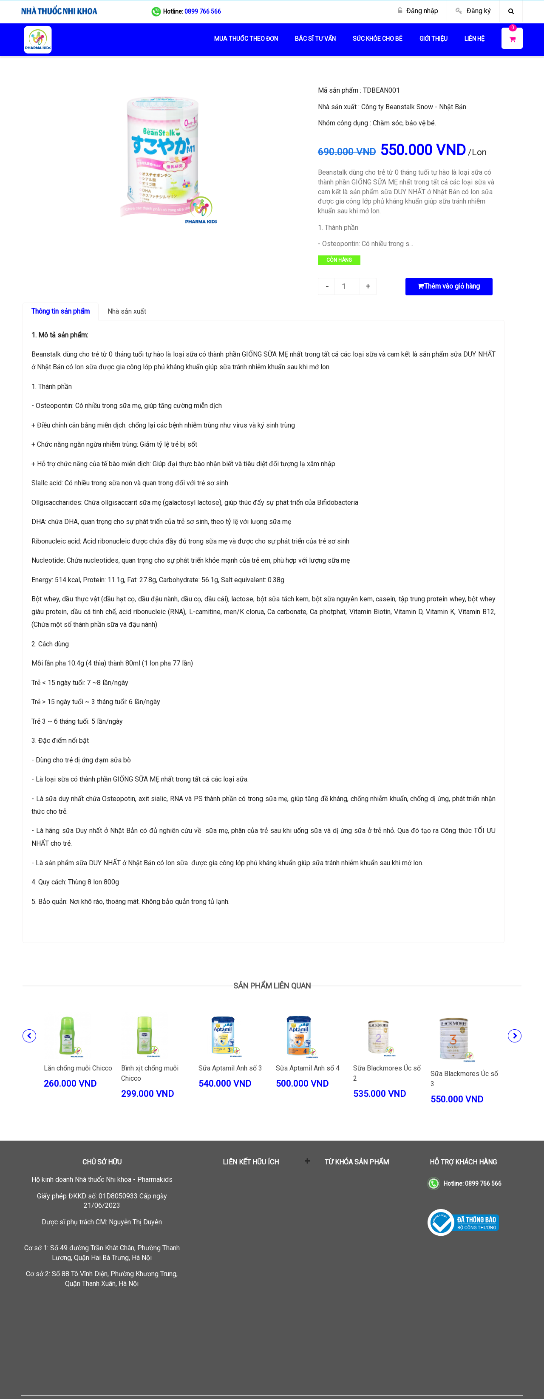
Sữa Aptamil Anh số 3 (230, 1068)
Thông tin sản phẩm (60, 311)
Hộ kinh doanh (102, 1179)
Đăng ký (479, 11)
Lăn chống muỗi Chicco (78, 1068)
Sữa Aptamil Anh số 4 (308, 1068)
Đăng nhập (422, 11)
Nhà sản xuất (127, 311)
